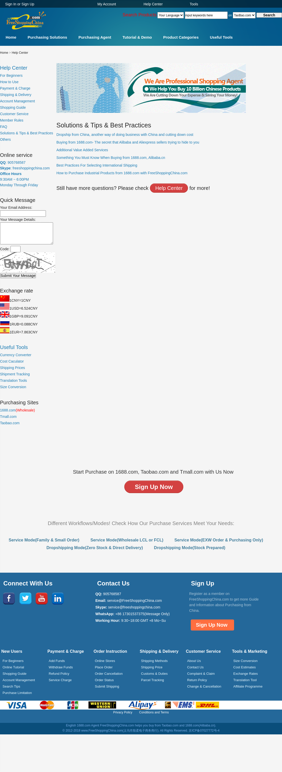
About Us (194, 661)
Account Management (17, 101)
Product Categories (180, 37)
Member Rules (11, 120)
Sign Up (28, 4)
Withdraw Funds (61, 667)
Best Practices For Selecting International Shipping (96, 165)
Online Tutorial (13, 667)
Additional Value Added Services (82, 150)
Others (5, 139)
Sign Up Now (211, 625)
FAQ (3, 127)
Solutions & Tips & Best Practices (26, 133)
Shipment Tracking (15, 374)
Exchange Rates (245, 674)
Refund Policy (59, 674)
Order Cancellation (109, 674)
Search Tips (11, 686)
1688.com (17, 410)
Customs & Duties (154, 674)
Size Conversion (13, 387)
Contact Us (195, 667)
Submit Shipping (107, 686)
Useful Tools (221, 37)
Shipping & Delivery (15, 95)
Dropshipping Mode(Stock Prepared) (189, 548)
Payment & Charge (15, 88)
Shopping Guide (13, 107)
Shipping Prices (12, 368)
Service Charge (60, 680)
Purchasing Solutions (47, 37)
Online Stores (105, 661)
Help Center (153, 4)
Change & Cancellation (204, 686)
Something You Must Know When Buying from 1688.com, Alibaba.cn (110, 158)
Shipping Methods (154, 661)
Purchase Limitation (17, 693)
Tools (194, 4)
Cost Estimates (244, 667)
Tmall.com (8, 417)
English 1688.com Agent (82, 725)
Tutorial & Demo (137, 37)
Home (11, 37)
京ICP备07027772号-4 (204, 730)
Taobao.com (9, 423)
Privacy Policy (122, 712)
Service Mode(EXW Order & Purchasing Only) (218, 540)
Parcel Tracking (152, 680)
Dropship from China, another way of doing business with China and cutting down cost (124, 135)
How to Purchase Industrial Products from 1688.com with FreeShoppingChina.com (121, 173)
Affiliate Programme (248, 686)
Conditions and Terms (154, 712)
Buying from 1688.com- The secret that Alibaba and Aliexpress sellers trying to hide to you (127, 142)
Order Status (104, 680)
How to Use (9, 82)
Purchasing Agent (94, 37)
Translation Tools (13, 380)
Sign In (10, 4)
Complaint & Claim (201, 674)
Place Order (104, 667)
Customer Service (14, 114)
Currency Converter (15, 355)
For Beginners (11, 75)
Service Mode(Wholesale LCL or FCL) (126, 540)
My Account (106, 4)
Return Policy (197, 680)
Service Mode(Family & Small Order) (44, 540)
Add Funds (57, 661)
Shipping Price (152, 667)
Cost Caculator (12, 361)
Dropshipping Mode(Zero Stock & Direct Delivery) (94, 548)
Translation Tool (245, 680)
